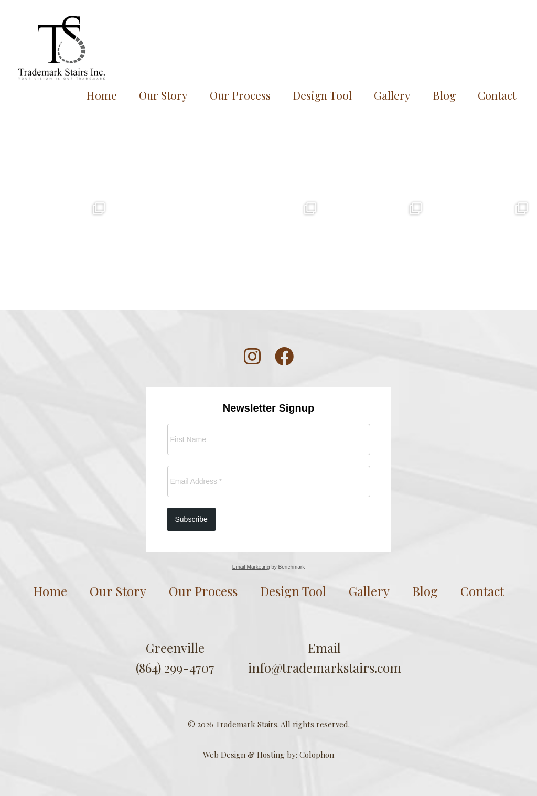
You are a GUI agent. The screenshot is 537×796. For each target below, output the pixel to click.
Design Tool (322, 95)
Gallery (392, 95)
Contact (497, 95)
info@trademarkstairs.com (324, 667)
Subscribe (191, 519)
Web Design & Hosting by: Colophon (268, 754)
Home (101, 95)
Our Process (240, 95)
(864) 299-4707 (175, 667)
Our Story (163, 95)
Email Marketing (251, 567)
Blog (444, 95)
